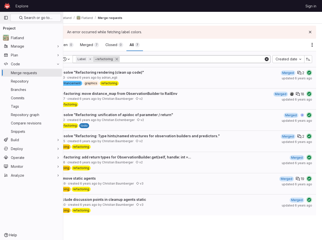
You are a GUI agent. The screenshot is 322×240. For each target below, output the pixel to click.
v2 (153, 99)
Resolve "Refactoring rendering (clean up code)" (115, 72)
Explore (22, 6)
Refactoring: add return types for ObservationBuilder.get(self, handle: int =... (139, 157)
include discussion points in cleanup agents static (116, 199)
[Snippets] (31, 131)
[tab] (80, 45)
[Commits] (31, 98)
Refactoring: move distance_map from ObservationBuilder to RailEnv (132, 93)
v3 (153, 183)
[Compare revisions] (31, 123)
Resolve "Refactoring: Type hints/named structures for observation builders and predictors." (153, 136)
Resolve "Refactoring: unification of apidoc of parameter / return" (130, 115)
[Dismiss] (310, 32)
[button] (112, 59)
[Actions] (312, 45)
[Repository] (31, 81)
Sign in (310, 6)
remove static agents (91, 178)
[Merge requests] (31, 73)
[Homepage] (7, 6)
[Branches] (31, 89)
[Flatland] (31, 38)
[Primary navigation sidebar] (6, 18)
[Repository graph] (31, 115)
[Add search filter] (199, 59)
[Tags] (31, 106)
